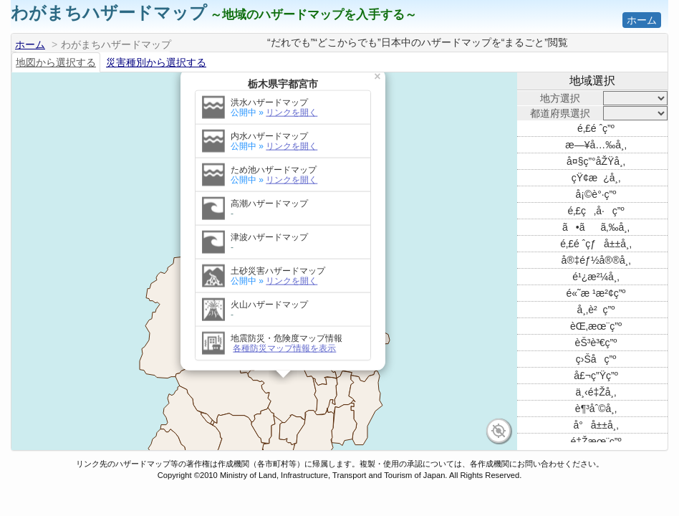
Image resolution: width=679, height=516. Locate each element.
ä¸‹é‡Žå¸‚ (596, 392)
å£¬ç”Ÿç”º (596, 375)
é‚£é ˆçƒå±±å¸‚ (596, 243)
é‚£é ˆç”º (596, 128)
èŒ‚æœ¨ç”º (596, 326)
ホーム (642, 20)
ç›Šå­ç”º (596, 359)
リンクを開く (291, 85)
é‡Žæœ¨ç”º (595, 441)
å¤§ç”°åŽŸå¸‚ (596, 161)
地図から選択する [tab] (56, 62)
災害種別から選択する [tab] (156, 62)
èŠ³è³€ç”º (596, 342)
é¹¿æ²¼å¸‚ (595, 276)
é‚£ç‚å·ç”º (595, 210)
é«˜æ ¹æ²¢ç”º (596, 293)
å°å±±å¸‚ (595, 425)
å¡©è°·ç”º (596, 194)
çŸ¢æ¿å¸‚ (596, 177)
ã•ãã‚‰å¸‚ (596, 227)
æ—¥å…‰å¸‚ (596, 144)
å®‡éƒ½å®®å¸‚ (595, 260)
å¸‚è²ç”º (596, 309)
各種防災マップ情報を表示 (284, 320)
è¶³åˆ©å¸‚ (596, 408)
